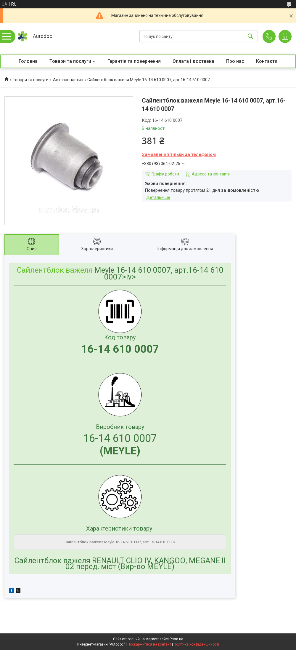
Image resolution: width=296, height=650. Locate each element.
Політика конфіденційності (196, 644)
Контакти (266, 61)
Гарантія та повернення (134, 61)
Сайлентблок (40, 270)
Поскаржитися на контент (149, 644)
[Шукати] (250, 36)
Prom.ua (176, 639)
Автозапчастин (68, 79)
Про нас (235, 61)
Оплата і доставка (193, 61)
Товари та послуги (70, 61)
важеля (79, 270)
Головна (28, 61)
